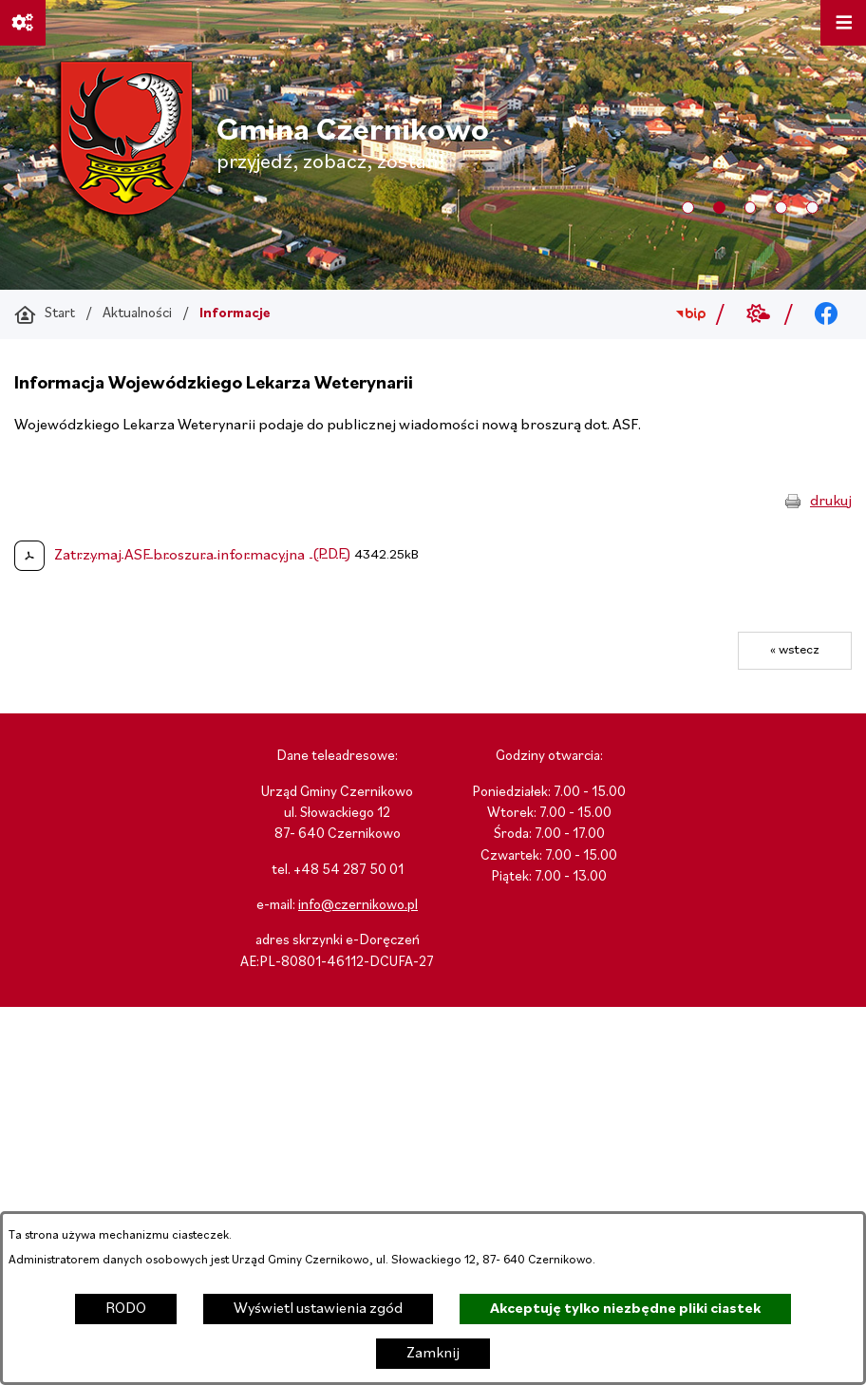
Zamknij (433, 1353)
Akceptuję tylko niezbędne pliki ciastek (625, 1309)
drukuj (831, 501)
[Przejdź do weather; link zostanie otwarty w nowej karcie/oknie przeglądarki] (758, 314)
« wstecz (794, 650)
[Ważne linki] (23, 23)
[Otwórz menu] (843, 23)
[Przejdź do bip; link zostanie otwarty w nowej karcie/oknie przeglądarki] (691, 314)
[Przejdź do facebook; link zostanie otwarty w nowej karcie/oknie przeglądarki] (826, 314)
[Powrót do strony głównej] (44, 314)
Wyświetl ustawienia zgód (318, 1309)
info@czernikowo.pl (358, 906)
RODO (125, 1309)
